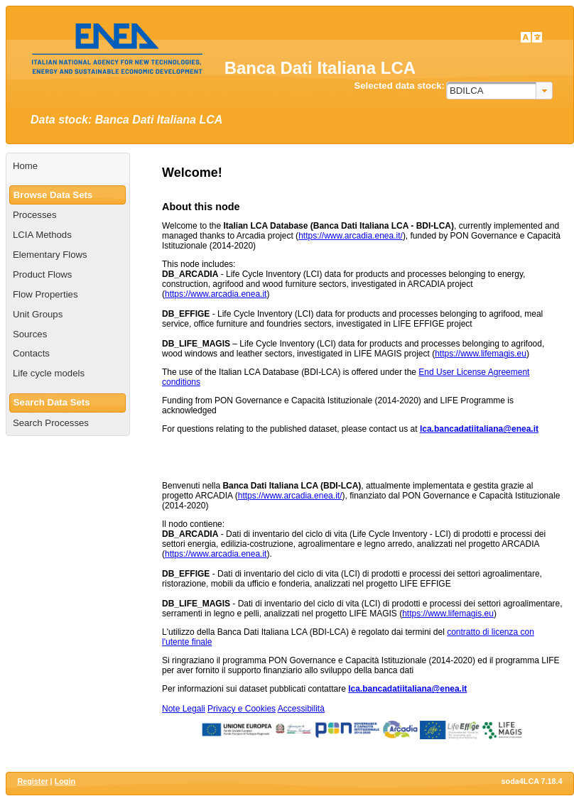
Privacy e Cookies (241, 709)
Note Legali (183, 709)
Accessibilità (301, 709)
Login (65, 781)
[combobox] (499, 90)
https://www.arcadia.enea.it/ (350, 236)
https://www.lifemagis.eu (480, 354)
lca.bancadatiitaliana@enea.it (479, 429)
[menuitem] (67, 166)
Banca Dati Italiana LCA (320, 67)
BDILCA (467, 90)
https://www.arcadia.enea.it (215, 294)
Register (32, 781)
